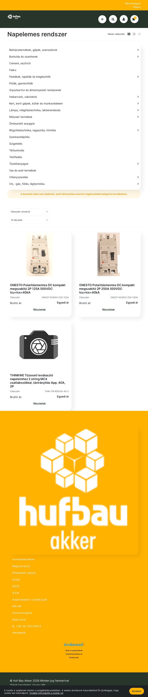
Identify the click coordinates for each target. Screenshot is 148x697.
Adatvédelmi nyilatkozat (29, 599)
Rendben (136, 691)
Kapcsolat (19, 619)
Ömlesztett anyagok (22, 123)
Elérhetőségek (133, 3)
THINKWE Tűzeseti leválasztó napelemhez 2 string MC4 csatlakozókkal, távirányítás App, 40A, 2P (37, 381)
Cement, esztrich (20, 63)
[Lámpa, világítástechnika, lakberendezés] (74, 110)
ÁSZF (16, 586)
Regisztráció (21, 566)
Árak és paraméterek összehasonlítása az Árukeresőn (74, 653)
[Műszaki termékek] (74, 117)
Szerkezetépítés (19, 137)
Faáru (12, 70)
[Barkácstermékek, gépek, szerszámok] (74, 50)
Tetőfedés (15, 157)
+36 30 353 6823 (26, 626)
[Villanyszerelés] (74, 177)
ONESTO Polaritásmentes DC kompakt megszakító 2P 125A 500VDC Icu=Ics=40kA (37, 288)
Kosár (16, 579)
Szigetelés (15, 143)
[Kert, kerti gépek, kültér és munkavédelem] (74, 103)
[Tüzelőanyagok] (74, 163)
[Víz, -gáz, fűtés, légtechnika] (74, 183)
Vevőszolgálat (22, 612)
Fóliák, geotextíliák (21, 83)
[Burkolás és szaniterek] (74, 56)
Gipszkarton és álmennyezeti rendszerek (35, 90)
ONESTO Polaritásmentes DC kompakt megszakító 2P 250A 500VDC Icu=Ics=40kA (107, 288)
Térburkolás (16, 150)
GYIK (15, 593)
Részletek (39, 309)
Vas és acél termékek (22, 170)
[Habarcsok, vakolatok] (74, 96)
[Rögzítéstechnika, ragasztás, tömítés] (74, 130)
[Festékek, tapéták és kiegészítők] (74, 76)
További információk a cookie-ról (46, 693)
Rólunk (137, 7)
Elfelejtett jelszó (24, 572)
